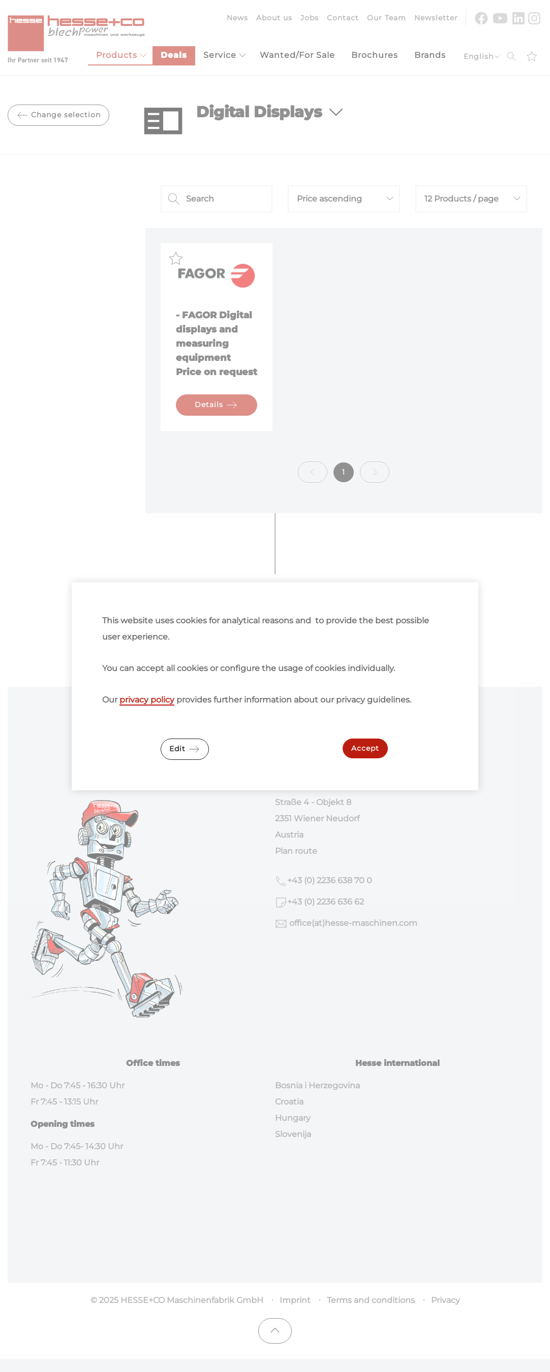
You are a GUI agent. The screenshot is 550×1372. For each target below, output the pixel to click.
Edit (184, 749)
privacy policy (146, 700)
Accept (365, 748)
